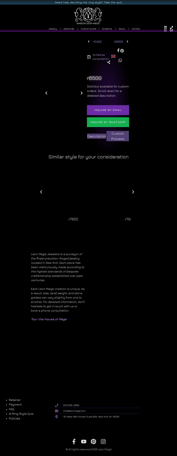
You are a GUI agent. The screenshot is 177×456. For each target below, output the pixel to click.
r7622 (73, 219)
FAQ (11, 409)
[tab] (96, 136)
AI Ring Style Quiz (21, 413)
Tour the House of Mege (49, 319)
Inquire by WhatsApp (108, 122)
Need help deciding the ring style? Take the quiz (88, 2)
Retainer (15, 400)
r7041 (129, 219)
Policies (14, 418)
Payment (15, 404)
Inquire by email (108, 110)
